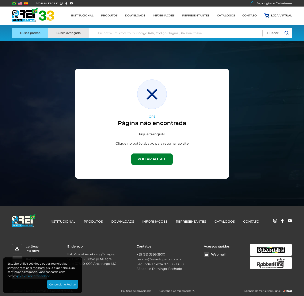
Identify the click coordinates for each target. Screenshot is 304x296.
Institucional (82, 15)
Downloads (135, 15)
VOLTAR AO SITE (152, 159)
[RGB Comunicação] (287, 291)
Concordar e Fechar (62, 284)
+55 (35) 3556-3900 (151, 254)
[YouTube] (71, 3)
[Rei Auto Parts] (33, 15)
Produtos (109, 15)
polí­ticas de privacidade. (34, 276)
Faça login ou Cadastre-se (271, 3)
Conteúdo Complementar (177, 290)
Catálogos (226, 15)
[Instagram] (61, 3)
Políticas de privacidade (136, 290)
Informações (164, 15)
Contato (249, 15)
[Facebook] (66, 3)
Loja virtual (278, 15)
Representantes (195, 15)
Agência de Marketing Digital (262, 290)
